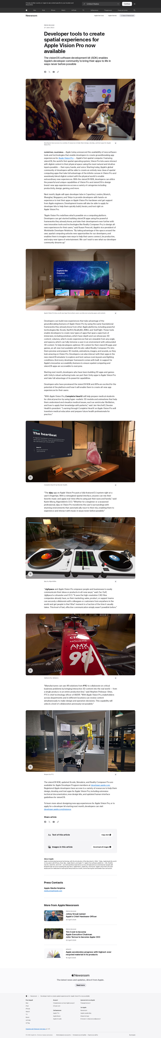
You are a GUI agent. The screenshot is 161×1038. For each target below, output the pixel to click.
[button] (101, 4)
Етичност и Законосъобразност (90, 773)
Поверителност (85, 757)
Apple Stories (112, 15)
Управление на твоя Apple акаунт (64, 757)
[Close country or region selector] (134, 4)
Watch (28, 765)
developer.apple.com (100, 539)
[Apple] (26, 10)
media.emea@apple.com (53, 645)
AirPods (28, 774)
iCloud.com (56, 760)
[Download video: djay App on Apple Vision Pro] (115, 458)
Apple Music (57, 770)
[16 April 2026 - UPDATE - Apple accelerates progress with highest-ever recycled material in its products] (80, 707)
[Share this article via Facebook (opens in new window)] (45, 72)
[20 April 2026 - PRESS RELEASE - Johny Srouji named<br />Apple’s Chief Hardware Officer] (80, 669)
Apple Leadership (85, 767)
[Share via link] (58, 72)
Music (27, 771)
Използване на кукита (63, 789)
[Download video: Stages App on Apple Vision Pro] (115, 528)
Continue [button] (127, 4)
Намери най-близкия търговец (36, 783)
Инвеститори (84, 770)
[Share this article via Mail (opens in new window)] (54, 72)
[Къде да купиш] (122, 10)
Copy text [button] (105, 589)
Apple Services (99, 15)
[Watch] (63, 10)
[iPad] (43, 10)
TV (27, 768)
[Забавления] (94, 10)
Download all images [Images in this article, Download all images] (101, 601)
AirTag (28, 777)
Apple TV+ (56, 767)
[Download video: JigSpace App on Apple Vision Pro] (115, 493)
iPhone (28, 762)
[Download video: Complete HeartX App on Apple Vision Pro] (115, 423)
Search (128, 15)
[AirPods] (74, 10)
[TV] (83, 10)
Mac (27, 757)
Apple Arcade (57, 773)
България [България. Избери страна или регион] (132, 789)
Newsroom (31, 15)
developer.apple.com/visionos (57, 563)
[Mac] (35, 10)
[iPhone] (53, 10)
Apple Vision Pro (66, 158)
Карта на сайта (93, 789)
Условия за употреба (79, 789)
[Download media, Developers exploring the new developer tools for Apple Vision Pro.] (115, 143)
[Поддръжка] (108, 10)
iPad (27, 760)
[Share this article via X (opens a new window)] (49, 72)
